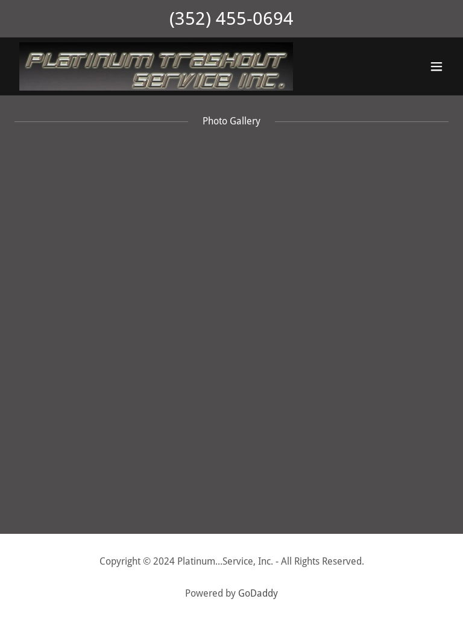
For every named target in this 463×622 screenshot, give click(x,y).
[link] (156, 66)
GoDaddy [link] (258, 593)
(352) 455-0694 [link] (231, 18)
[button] (436, 66)
